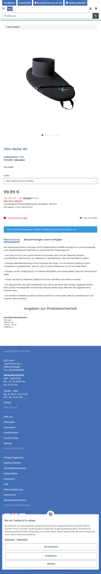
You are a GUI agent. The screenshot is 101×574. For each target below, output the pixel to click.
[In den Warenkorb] (6, 34)
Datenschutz (22, 539)
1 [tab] (42, 135)
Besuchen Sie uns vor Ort (49, 3)
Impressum (9, 539)
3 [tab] (48, 135)
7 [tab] (59, 135)
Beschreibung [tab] (12, 239)
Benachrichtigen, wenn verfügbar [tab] (43, 239)
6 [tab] (56, 135)
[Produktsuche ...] (47, 16)
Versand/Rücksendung (15, 468)
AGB (6, 484)
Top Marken (9, 3)
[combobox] (50, 181)
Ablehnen (51, 564)
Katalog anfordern (77, 3)
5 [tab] (53, 135)
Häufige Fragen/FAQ (14, 457)
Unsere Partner (11, 438)
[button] (90, 8)
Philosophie (9, 422)
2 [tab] (45, 135)
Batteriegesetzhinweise (15, 500)
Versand (27, 198)
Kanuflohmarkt (11, 433)
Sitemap (8, 443)
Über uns (8, 417)
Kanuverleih (25, 3)
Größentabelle (11, 473)
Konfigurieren (51, 556)
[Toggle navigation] (3, 7)
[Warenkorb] (96, 8)
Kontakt (7, 402)
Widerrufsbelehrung (13, 489)
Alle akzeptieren (51, 547)
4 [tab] (50, 135)
